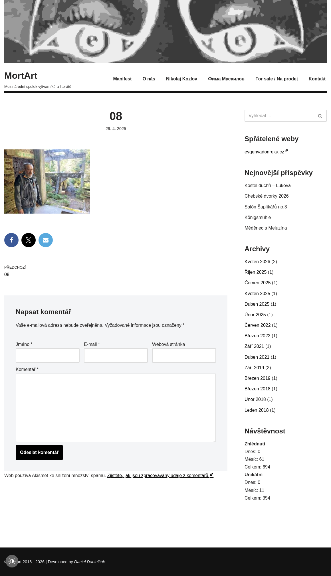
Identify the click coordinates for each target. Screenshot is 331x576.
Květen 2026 (257, 261)
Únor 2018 (255, 399)
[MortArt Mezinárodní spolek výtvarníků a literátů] (37, 79)
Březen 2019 (258, 378)
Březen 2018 (258, 388)
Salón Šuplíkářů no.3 (266, 206)
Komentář (27, 369)
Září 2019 (254, 367)
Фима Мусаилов (226, 78)
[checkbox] (12, 561)
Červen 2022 (258, 325)
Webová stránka (168, 344)
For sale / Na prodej (276, 78)
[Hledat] (279, 116)
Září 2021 (254, 346)
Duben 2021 (257, 357)
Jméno (24, 344)
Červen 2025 (258, 282)
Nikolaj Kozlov (181, 78)
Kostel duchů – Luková (268, 185)
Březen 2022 (258, 335)
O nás (148, 78)
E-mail (92, 344)
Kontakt (317, 78)
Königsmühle (258, 217)
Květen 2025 (257, 293)
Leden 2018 (257, 410)
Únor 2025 (255, 314)
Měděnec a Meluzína (266, 228)
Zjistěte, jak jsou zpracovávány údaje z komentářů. (158, 475)
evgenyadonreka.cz (264, 151)
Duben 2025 (257, 304)
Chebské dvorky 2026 (267, 196)
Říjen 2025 (256, 272)
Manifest (122, 78)
